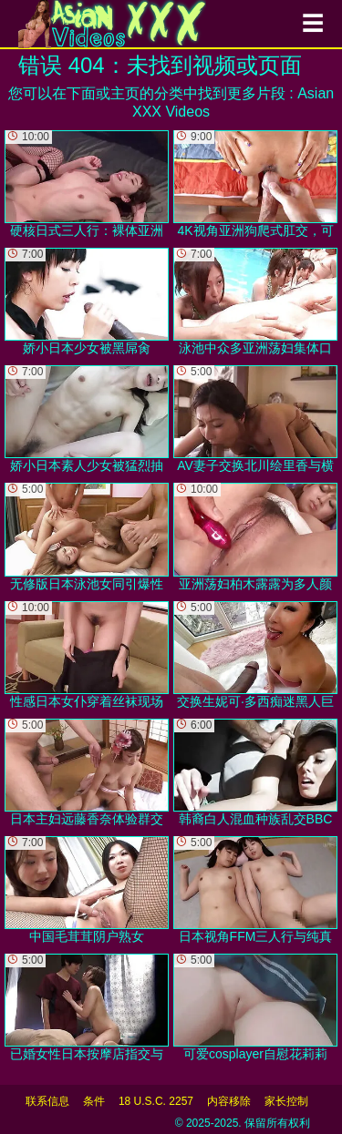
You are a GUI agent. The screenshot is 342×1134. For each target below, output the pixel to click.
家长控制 (286, 1101)
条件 (94, 1101)
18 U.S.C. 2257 (156, 1101)
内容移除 (229, 1101)
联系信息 (47, 1101)
